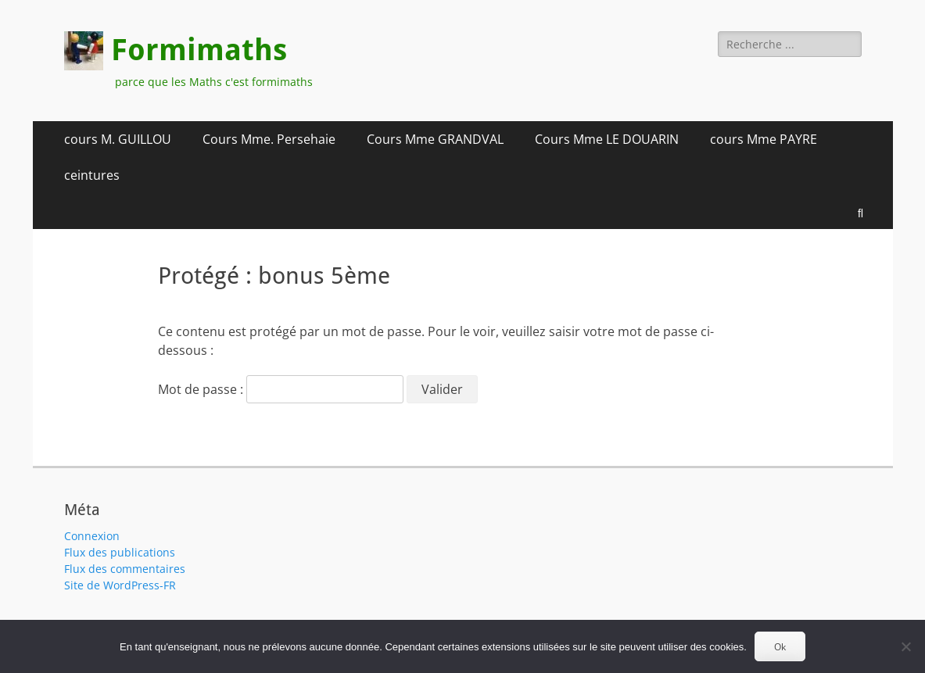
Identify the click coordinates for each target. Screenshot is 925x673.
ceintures (92, 175)
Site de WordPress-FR (120, 585)
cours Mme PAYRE (763, 139)
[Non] (905, 646)
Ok (780, 646)
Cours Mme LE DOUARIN (607, 139)
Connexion (92, 535)
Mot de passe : (280, 389)
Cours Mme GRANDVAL (435, 139)
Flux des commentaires (124, 568)
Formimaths (199, 50)
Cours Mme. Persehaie (269, 139)
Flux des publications (119, 552)
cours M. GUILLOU (117, 139)
